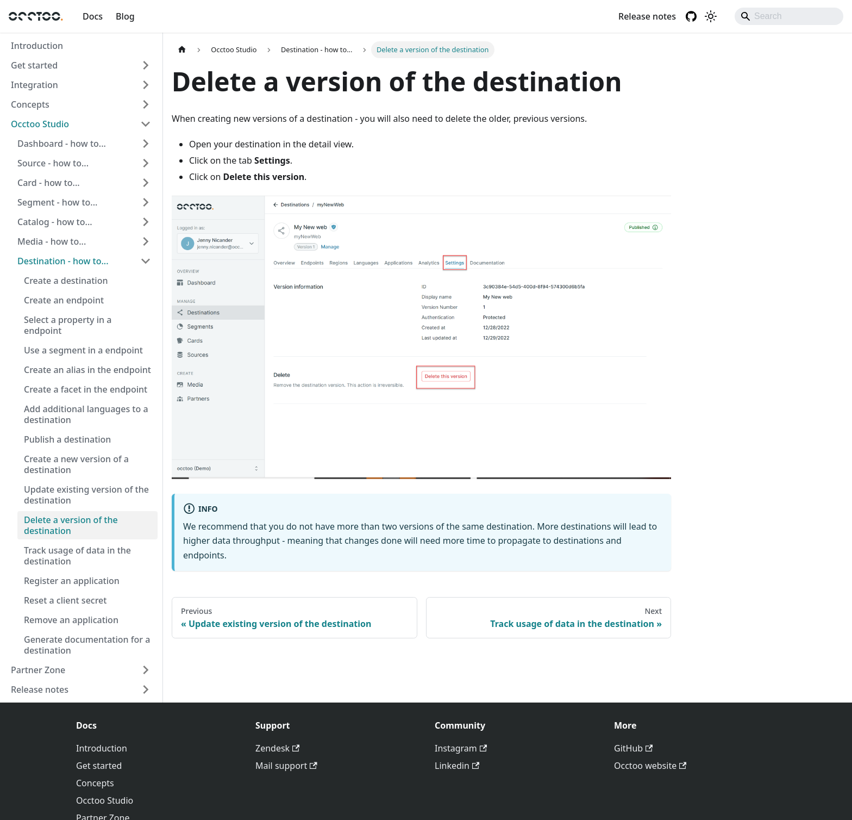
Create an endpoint (64, 300)
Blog (125, 16)
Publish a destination (67, 439)
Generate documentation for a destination (87, 644)
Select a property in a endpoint (67, 325)
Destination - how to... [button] (63, 261)
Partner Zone (38, 670)
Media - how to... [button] (51, 241)
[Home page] (182, 49)
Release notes (647, 16)
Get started (34, 65)
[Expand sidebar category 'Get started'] (146, 65)
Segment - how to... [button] (57, 202)
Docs (93, 16)
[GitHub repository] (691, 16)
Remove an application (71, 620)
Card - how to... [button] (48, 183)
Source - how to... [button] (53, 163)
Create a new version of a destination (76, 464)
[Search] (789, 16)
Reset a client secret (65, 600)
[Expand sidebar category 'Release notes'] (146, 689)
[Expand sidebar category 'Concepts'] (146, 104)
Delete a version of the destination (71, 525)
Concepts (30, 104)
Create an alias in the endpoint (87, 370)
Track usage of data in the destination (77, 555)
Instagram (461, 748)
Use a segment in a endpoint (83, 350)
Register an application (72, 581)
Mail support (286, 766)
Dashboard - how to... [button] (61, 144)
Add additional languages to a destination (86, 414)
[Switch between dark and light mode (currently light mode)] (710, 16)
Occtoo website (650, 766)
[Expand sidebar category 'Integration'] (146, 85)
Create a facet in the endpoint (85, 389)
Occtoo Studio (40, 124)
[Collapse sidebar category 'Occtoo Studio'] (146, 124)
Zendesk (277, 748)
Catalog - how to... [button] (54, 222)
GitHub (633, 748)
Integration (34, 85)
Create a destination (66, 281)
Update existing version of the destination (86, 494)
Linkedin (457, 766)
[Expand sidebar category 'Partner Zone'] (146, 670)
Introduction (37, 46)
